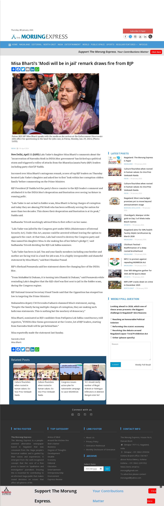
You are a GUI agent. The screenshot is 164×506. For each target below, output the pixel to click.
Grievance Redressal (95, 445)
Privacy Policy (92, 441)
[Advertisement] (82, 13)
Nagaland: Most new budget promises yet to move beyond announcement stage (137, 201)
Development (54, 453)
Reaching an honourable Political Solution (127, 321)
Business (52, 446)
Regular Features (126, 44)
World (86, 44)
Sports (110, 44)
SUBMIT (115, 364)
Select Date (90, 464)
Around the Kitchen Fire (58, 440)
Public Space (98, 44)
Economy (52, 459)
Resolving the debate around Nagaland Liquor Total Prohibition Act (129, 332)
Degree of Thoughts (57, 450)
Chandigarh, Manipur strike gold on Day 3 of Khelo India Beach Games (137, 218)
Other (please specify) (122, 337)
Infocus (143, 44)
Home (15, 44)
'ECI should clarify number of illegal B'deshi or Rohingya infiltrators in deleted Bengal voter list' (94, 388)
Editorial (37, 44)
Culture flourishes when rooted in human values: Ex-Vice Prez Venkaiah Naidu (23, 388)
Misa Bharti (16, 342)
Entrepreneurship (56, 472)
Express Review (55, 479)
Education (52, 466)
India (60, 44)
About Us (90, 437)
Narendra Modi (18, 339)
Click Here (156, 52)
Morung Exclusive (132, 208)
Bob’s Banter (53, 443)
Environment (53, 476)
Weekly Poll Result (143, 365)
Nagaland (24, 44)
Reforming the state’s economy (127, 326)
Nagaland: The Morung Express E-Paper (138, 159)
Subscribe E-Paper (138, 31)
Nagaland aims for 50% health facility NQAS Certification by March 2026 (138, 233)
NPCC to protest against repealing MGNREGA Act (135, 261)
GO (107, 469)
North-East (50, 44)
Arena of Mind (54, 437)
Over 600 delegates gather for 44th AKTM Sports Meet (138, 272)
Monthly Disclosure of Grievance (100, 449)
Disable (51, 456)
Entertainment (73, 44)
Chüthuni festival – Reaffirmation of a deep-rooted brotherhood (135, 247)
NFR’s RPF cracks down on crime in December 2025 (138, 283)
